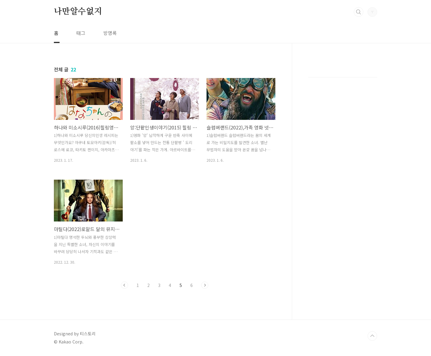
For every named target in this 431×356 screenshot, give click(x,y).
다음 (204, 285)
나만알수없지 (78, 11)
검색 (358, 11)
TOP (372, 336)
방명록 (110, 32)
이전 (124, 285)
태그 (80, 32)
